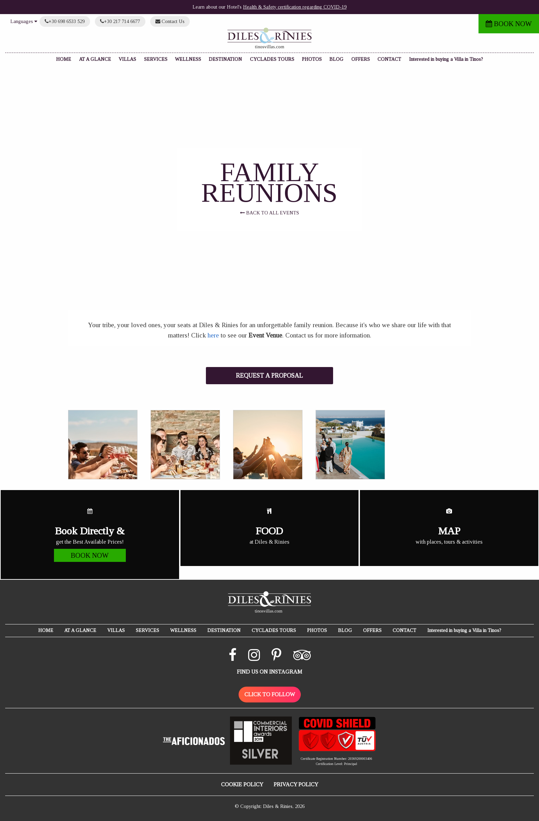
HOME (63, 59)
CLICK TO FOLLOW (269, 694)
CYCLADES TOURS (272, 59)
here (213, 335)
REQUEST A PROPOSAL (269, 375)
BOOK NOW (509, 23)
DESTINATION (225, 59)
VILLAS (127, 59)
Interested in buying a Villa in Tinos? (446, 59)
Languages (23, 21)
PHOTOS (312, 59)
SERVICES (155, 59)
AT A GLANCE (95, 59)
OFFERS (360, 59)
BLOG (336, 59)
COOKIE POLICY (242, 784)
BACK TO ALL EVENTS (269, 212)
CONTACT (389, 59)
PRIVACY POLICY (296, 784)
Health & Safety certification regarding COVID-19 (294, 7)
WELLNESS (188, 59)
